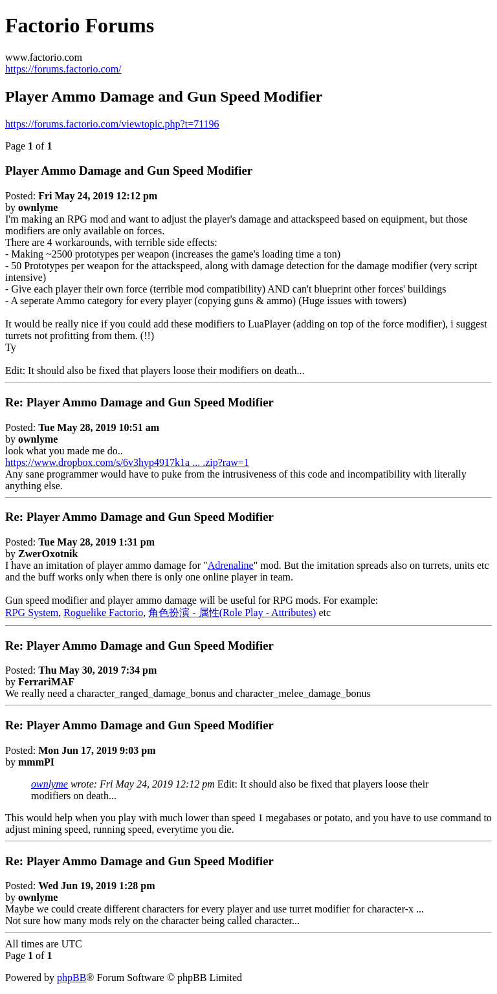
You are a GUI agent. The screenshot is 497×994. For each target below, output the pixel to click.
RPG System (31, 612)
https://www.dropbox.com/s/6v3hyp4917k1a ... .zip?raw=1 (127, 462)
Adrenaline (231, 565)
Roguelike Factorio (103, 612)
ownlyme (49, 784)
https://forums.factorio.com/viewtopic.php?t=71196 (112, 123)
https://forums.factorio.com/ (63, 68)
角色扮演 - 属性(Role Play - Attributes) (232, 612)
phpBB (71, 977)
